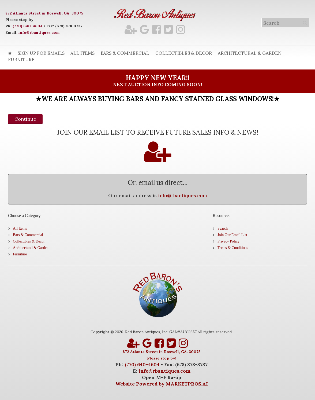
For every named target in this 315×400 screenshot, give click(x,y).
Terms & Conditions (233, 248)
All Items (82, 53)
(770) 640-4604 (28, 26)
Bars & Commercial (125, 53)
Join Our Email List (232, 235)
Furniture (21, 60)
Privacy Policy (228, 241)
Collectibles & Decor (183, 53)
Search (223, 228)
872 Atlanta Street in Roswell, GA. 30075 (44, 13)
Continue (25, 119)
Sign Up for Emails (41, 53)
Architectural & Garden (250, 53)
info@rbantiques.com (39, 32)
